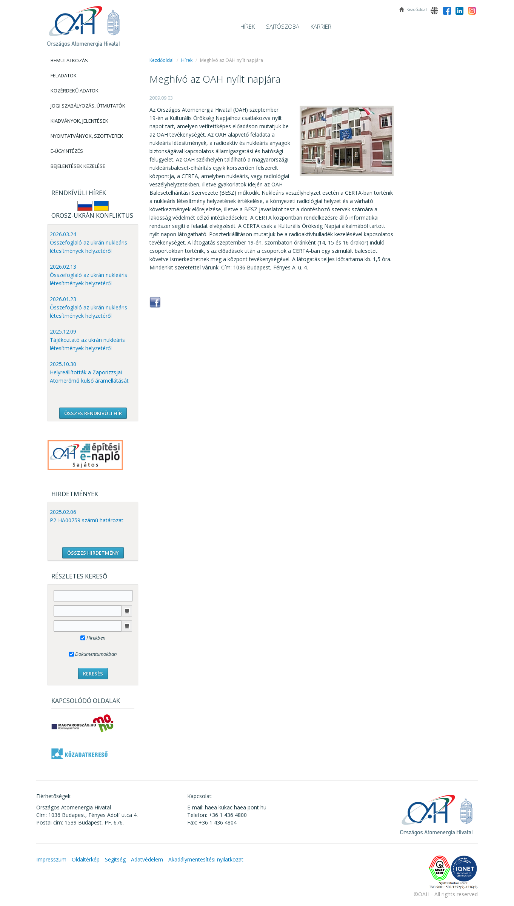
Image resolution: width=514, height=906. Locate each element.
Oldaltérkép (86, 859)
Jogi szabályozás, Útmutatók (88, 105)
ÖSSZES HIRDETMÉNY (93, 552)
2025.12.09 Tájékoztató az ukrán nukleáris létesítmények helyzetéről (87, 340)
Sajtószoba (282, 26)
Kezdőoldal (161, 60)
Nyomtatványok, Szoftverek (87, 135)
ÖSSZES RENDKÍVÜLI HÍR (93, 413)
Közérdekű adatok (74, 90)
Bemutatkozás (69, 60)
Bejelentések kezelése (78, 166)
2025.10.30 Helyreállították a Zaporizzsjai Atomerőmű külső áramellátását (89, 372)
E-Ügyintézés (67, 151)
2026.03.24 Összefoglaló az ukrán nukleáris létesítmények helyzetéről (88, 242)
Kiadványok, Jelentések (79, 120)
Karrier (321, 26)
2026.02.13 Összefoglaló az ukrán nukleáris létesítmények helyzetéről (88, 275)
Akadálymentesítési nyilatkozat (205, 859)
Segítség (115, 859)
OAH (83, 23)
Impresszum (51, 859)
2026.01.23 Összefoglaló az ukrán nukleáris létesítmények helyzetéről (88, 307)
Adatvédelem (147, 859)
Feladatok (64, 75)
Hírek (247, 26)
